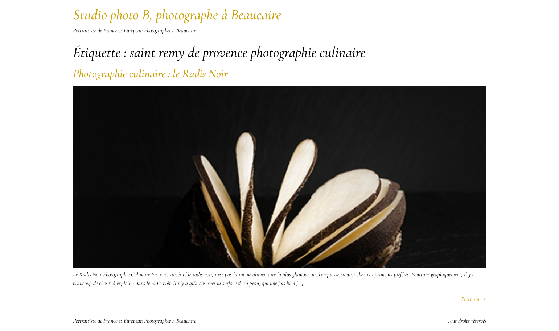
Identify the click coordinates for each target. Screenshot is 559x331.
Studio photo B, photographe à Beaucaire (177, 14)
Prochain (473, 299)
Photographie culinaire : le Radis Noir (150, 73)
